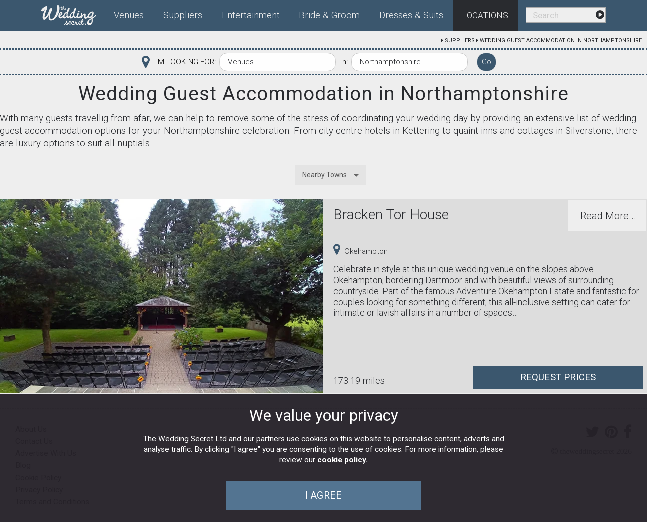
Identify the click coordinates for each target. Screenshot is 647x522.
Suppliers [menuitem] (182, 15)
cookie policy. (342, 460)
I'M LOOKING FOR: (185, 62)
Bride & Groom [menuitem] (329, 15)
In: (344, 62)
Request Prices (558, 377)
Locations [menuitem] (485, 15)
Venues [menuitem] (129, 15)
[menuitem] (72, 13)
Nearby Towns (324, 175)
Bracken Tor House (391, 214)
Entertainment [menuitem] (251, 15)
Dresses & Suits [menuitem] (411, 15)
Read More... (608, 216)
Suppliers (460, 41)
